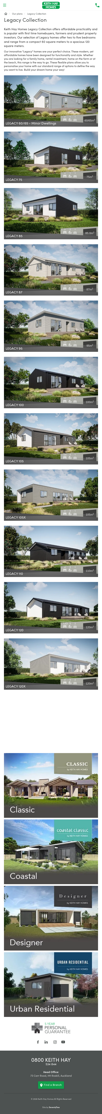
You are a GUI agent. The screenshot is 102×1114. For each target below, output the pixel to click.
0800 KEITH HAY (51, 1059)
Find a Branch (51, 1085)
